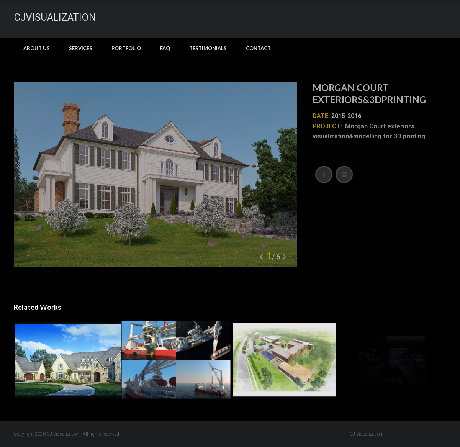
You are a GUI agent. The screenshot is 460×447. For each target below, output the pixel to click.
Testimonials (208, 48)
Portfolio (126, 48)
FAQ (165, 48)
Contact (258, 48)
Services (80, 48)
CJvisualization (55, 17)
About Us (36, 48)
